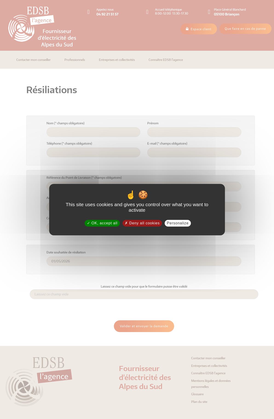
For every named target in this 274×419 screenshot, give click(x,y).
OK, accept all (102, 223)
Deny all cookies (142, 223)
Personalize (178, 223)
